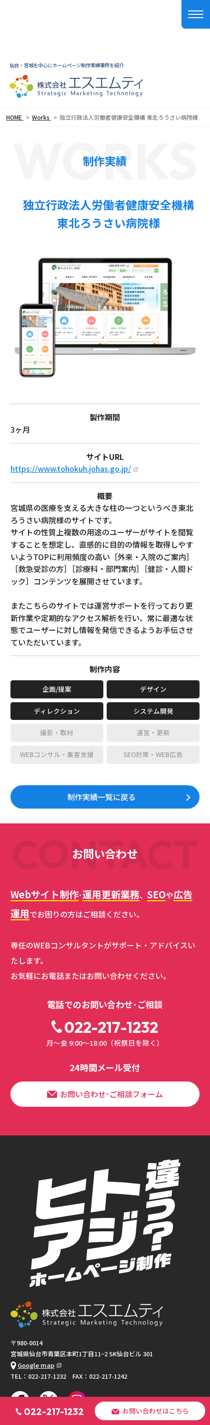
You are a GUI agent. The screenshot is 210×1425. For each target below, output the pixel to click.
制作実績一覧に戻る (101, 796)
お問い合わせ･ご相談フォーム (105, 1094)
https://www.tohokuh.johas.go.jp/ (70, 468)
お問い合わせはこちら (150, 1410)
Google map (32, 1365)
